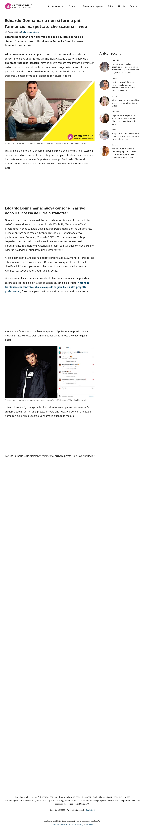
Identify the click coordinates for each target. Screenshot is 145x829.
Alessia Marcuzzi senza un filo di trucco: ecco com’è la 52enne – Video (126, 103)
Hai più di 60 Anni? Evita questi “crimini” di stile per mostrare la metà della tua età (125, 136)
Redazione (65, 824)
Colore (74, 6)
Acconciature (57, 6)
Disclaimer (89, 824)
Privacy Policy (78, 824)
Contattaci (90, 810)
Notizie (121, 6)
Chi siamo (55, 824)
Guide (110, 6)
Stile (135, 6)
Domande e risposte (93, 6)
